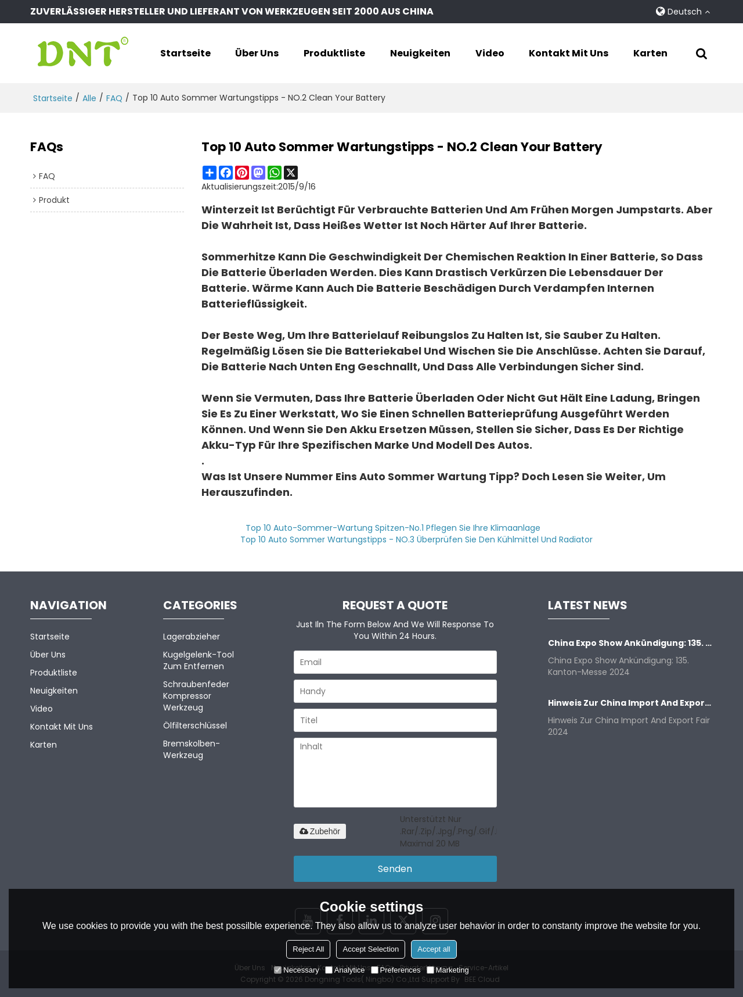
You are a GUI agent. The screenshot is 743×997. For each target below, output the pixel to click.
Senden (395, 868)
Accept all (433, 949)
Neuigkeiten (420, 53)
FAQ (114, 98)
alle (89, 98)
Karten (650, 53)
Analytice (345, 970)
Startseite (185, 53)
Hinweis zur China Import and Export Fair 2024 (630, 703)
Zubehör (320, 831)
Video (489, 53)
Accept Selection (370, 949)
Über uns (257, 53)
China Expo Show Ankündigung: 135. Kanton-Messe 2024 (630, 643)
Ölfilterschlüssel (195, 725)
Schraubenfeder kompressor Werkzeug (196, 695)
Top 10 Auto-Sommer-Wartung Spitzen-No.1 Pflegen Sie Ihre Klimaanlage (393, 528)
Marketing (448, 970)
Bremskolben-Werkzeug (191, 749)
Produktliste (334, 53)
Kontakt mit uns (568, 53)
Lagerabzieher (191, 636)
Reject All (308, 949)
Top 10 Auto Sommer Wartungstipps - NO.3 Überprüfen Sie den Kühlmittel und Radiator (416, 539)
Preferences (396, 970)
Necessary (296, 970)
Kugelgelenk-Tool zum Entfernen (198, 660)
